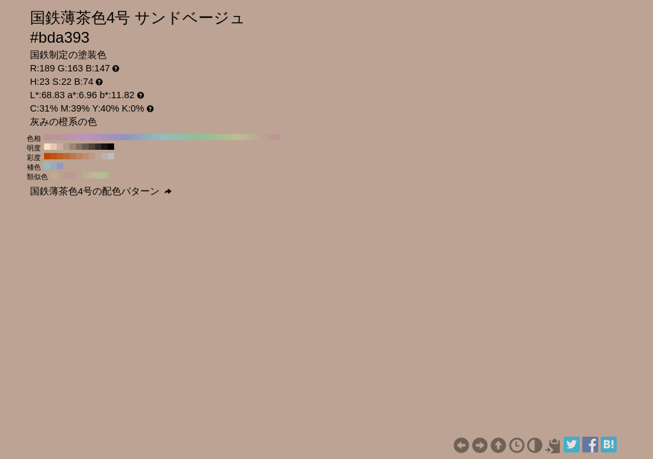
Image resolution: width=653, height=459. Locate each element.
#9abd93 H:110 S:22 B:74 (206, 137)
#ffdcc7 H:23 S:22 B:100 (47, 146)
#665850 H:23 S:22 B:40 (85, 146)
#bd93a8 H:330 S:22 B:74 (66, 137)
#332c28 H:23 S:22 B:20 (98, 146)
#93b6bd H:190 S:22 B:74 (155, 137)
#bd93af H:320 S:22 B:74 (73, 137)
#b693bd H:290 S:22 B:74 (92, 137)
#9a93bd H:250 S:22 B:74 (117, 137)
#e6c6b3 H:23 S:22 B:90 (53, 146)
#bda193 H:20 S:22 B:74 (264, 137)
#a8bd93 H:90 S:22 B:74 (219, 137)
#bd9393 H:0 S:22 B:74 (277, 137)
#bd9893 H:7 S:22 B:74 (67, 175)
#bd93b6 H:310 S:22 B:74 (79, 137)
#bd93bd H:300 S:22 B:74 (85, 137)
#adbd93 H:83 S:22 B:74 (105, 175)
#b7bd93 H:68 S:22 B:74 (99, 175)
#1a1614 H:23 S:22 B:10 (104, 146)
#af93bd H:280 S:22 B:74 (98, 137)
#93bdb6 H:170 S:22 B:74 (168, 137)
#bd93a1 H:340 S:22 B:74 (60, 137)
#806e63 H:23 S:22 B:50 (79, 146)
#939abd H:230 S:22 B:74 (130, 137)
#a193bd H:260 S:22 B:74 (111, 137)
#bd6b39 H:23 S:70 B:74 (66, 156)
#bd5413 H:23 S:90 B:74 (53, 156)
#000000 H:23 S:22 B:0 (111, 146)
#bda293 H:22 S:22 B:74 (60, 175)
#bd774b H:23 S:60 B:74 (73, 156)
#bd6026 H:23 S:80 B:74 (60, 156)
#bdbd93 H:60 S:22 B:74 (238, 137)
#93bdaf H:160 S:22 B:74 (175, 137)
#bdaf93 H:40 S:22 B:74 (251, 137)
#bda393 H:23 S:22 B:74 (80, 175)
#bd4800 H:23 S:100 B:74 (47, 156)
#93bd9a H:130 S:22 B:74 (194, 137)
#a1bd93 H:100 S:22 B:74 (213, 137)
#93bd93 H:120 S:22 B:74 (200, 137)
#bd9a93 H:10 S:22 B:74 (270, 137)
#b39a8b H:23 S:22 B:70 (66, 146)
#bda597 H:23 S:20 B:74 (98, 156)
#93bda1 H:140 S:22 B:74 (187, 137)
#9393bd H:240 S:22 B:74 (124, 137)
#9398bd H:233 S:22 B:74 (60, 166)
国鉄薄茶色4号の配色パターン (101, 191)
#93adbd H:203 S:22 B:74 (53, 166)
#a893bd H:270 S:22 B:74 (104, 137)
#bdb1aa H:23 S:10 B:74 (104, 156)
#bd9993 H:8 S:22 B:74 (73, 175)
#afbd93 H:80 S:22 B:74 (226, 137)
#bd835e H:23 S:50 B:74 (79, 156)
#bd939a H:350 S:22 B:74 (53, 137)
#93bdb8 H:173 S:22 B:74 (47, 166)
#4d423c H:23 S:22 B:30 (92, 146)
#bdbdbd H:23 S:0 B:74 (111, 156)
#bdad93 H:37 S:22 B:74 (54, 175)
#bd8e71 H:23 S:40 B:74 (85, 156)
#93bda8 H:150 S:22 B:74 (181, 137)
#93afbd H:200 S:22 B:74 (149, 137)
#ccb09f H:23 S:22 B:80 (60, 146)
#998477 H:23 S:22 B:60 (73, 146)
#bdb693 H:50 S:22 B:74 (245, 137)
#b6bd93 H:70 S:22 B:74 (232, 137)
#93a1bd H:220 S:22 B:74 (136, 137)
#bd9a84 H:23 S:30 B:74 (92, 156)
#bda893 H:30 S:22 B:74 (257, 137)
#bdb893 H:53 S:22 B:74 (92, 175)
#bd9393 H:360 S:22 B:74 (47, 137)
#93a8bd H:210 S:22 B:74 (143, 137)
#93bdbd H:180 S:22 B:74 (162, 137)
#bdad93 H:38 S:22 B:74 (86, 175)
